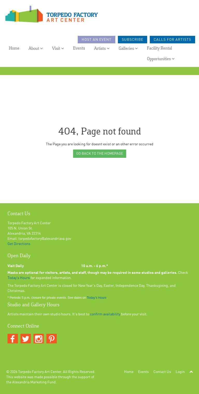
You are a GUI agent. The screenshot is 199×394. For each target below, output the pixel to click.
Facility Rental (159, 48)
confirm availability (105, 314)
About (36, 48)
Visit (58, 48)
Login (180, 372)
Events (79, 48)
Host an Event (96, 40)
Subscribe (132, 40)
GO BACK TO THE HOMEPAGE (99, 153)
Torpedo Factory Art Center (39, 372)
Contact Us (162, 372)
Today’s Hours (19, 278)
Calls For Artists (172, 40)
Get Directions (19, 244)
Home (14, 48)
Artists (102, 48)
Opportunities (161, 58)
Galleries (128, 48)
